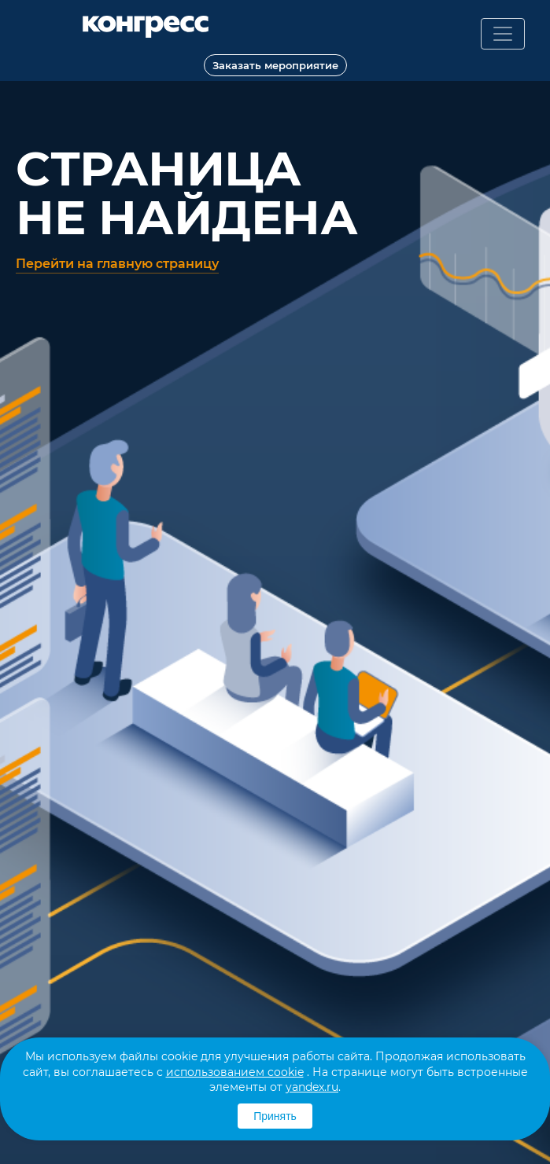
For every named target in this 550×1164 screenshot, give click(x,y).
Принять (275, 1116)
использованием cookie (235, 1072)
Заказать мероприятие (275, 65)
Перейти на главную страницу (117, 263)
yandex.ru (312, 1087)
